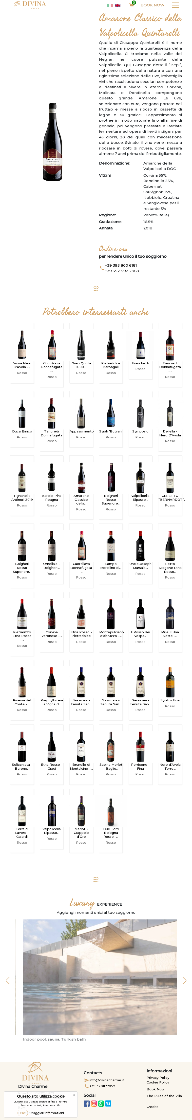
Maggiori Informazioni (47, 1113)
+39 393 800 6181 (121, 265)
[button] (7, 980)
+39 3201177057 (99, 1086)
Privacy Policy (158, 1078)
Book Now (152, 5)
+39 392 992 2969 (122, 270)
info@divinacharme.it (104, 1080)
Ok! (22, 1113)
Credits (152, 1107)
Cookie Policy (158, 1082)
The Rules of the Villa (164, 1096)
